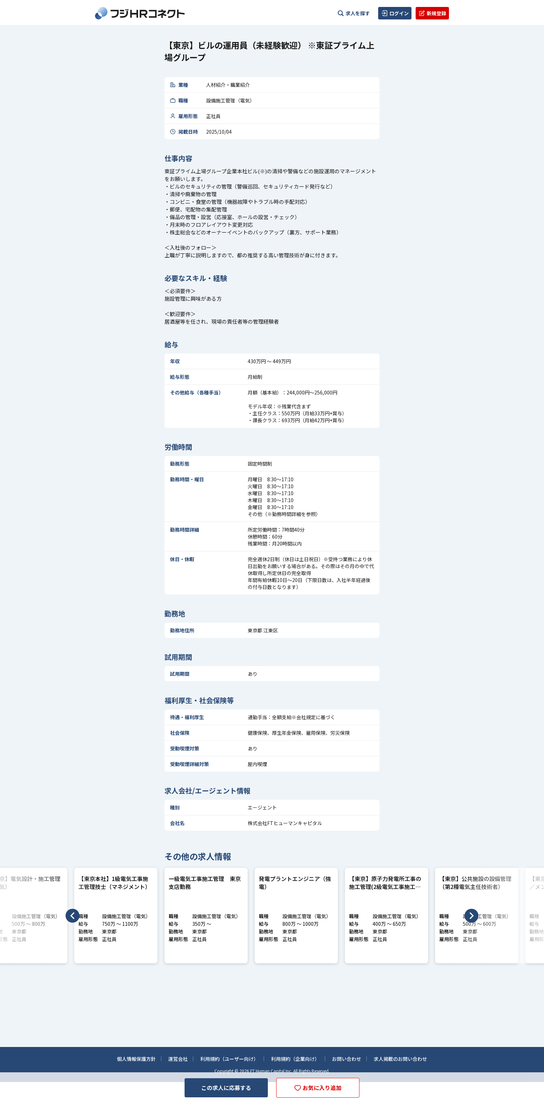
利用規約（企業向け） (295, 1057)
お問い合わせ (346, 1057)
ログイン (395, 13)
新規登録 (432, 13)
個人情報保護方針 (136, 1057)
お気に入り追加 (317, 1088)
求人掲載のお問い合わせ (400, 1057)
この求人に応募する (226, 1087)
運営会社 (178, 1057)
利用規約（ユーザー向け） (229, 1057)
